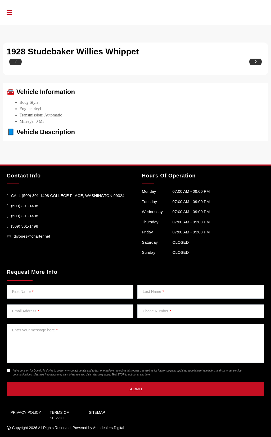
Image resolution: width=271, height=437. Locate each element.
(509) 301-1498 (24, 206)
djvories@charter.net (32, 236)
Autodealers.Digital (108, 428)
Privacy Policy (26, 412)
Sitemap (97, 412)
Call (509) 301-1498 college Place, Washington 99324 (67, 195)
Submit (136, 389)
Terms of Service (59, 415)
